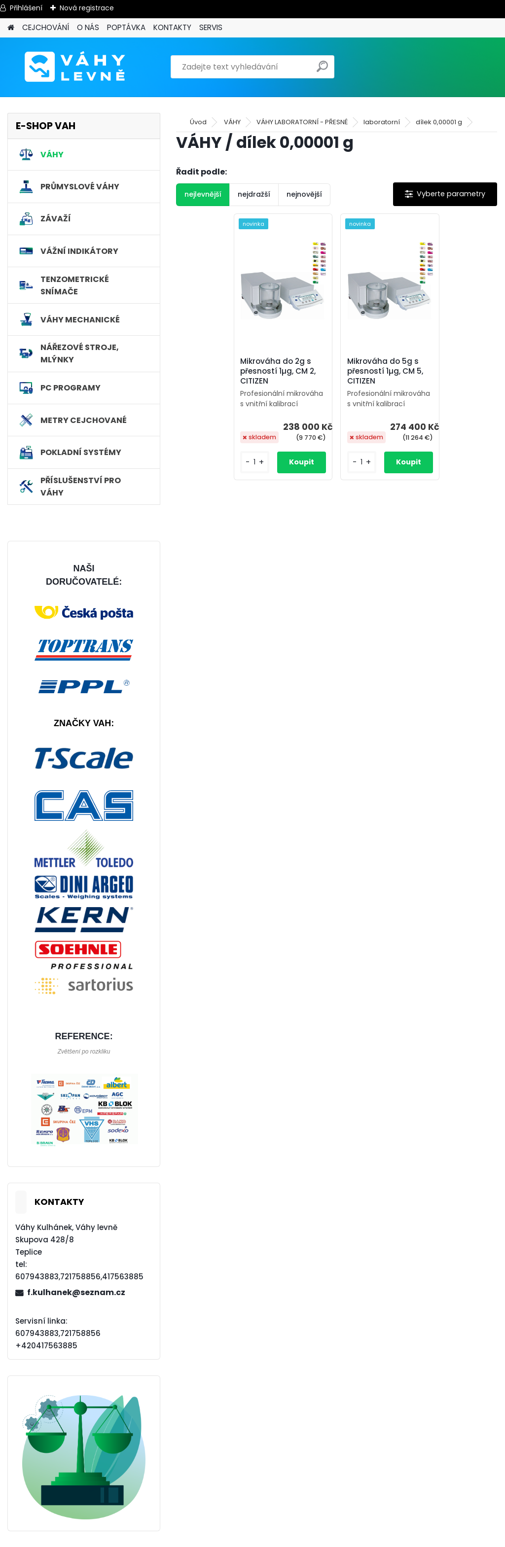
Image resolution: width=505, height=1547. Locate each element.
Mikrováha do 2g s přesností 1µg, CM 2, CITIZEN (278, 371)
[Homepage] (10, 27)
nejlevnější (202, 194)
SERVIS (210, 27)
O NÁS (88, 27)
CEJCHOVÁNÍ (45, 27)
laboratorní (381, 122)
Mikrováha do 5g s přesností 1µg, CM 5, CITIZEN (385, 371)
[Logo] (75, 67)
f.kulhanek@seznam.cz (76, 1292)
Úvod (198, 122)
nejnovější (304, 194)
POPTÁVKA (126, 27)
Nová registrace (87, 8)
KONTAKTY (172, 27)
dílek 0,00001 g (439, 122)
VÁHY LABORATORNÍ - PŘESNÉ (302, 122)
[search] (322, 70)
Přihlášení (26, 8)
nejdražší (254, 194)
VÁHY (232, 122)
